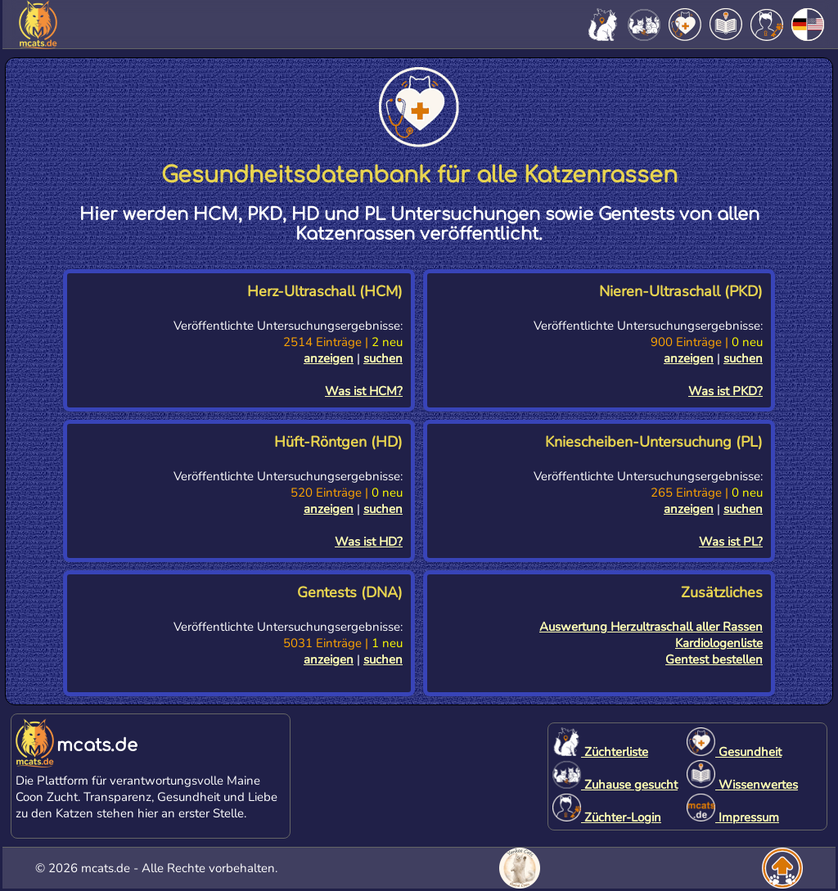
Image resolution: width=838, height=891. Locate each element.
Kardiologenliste (719, 643)
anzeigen (329, 358)
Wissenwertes (742, 784)
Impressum (733, 817)
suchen (383, 358)
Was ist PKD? (725, 391)
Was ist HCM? (364, 391)
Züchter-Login (606, 817)
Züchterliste (600, 752)
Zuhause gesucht (615, 784)
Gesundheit (734, 752)
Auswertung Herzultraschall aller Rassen (651, 627)
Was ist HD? (369, 541)
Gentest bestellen (714, 659)
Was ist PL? (731, 541)
